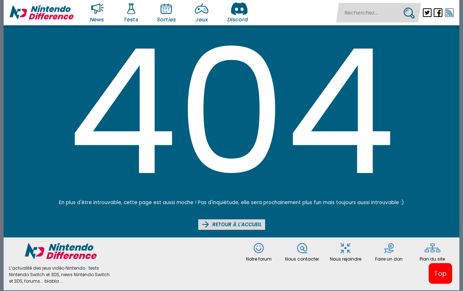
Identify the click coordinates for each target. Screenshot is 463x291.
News (98, 12)
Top (440, 273)
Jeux (203, 12)
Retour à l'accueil (232, 224)
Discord (238, 12)
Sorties (166, 12)
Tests (132, 12)
